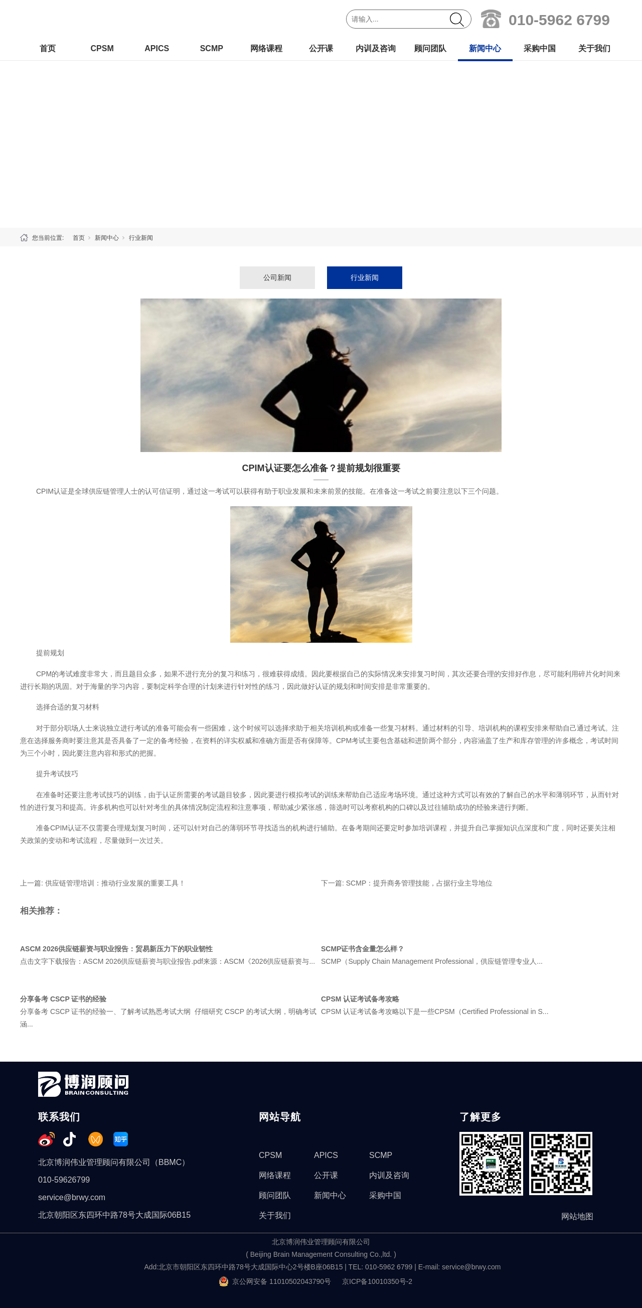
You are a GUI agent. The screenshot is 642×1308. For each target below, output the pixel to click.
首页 (48, 48)
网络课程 (266, 48)
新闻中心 (485, 48)
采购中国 (540, 48)
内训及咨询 (376, 48)
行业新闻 (141, 237)
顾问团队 (430, 48)
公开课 (321, 48)
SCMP (211, 48)
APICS (156, 48)
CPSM (101, 48)
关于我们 (594, 48)
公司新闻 (277, 277)
